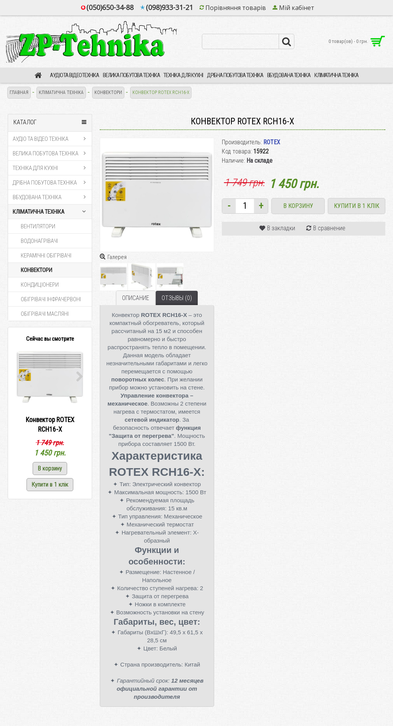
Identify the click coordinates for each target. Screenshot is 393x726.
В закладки (281, 228)
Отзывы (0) (177, 298)
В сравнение (329, 228)
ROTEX (271, 142)
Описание (135, 298)
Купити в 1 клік (356, 206)
